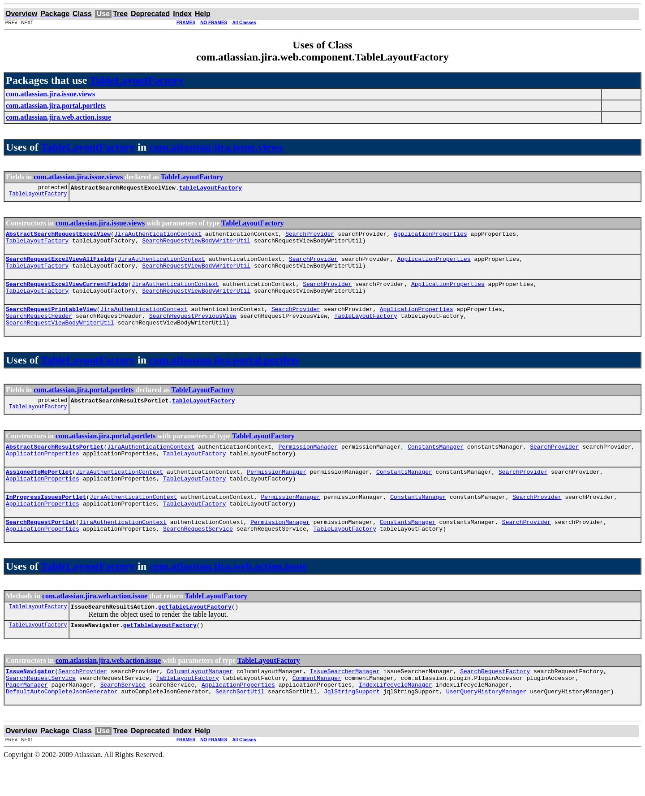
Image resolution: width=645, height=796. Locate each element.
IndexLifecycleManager (395, 717)
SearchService (123, 717)
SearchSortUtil (239, 725)
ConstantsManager (436, 463)
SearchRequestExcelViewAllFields (60, 264)
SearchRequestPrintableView (51, 320)
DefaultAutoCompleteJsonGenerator (62, 725)
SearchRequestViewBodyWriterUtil (196, 244)
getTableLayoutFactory (195, 633)
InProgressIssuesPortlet (46, 518)
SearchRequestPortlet (41, 546)
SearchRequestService (198, 554)
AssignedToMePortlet (39, 490)
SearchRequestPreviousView (192, 328)
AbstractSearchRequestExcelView (58, 236)
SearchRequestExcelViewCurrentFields (67, 292)
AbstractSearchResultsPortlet (54, 463)
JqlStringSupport (352, 725)
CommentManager (316, 709)
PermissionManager (308, 463)
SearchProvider (309, 236)
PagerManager (27, 717)
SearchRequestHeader (39, 328)
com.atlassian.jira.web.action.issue (228, 591)
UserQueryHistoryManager (486, 725)
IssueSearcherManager (345, 700)
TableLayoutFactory (137, 80)
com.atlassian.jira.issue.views (216, 147)
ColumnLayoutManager (200, 700)
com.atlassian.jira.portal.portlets (224, 373)
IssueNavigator (30, 700)
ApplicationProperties (430, 236)
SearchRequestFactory (495, 700)
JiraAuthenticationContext (158, 236)
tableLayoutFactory (210, 189)
